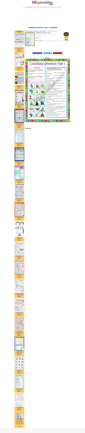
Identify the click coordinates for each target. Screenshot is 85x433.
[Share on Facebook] (37, 53)
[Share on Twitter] (47, 53)
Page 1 (45, 122)
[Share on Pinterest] (57, 53)
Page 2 (49, 122)
